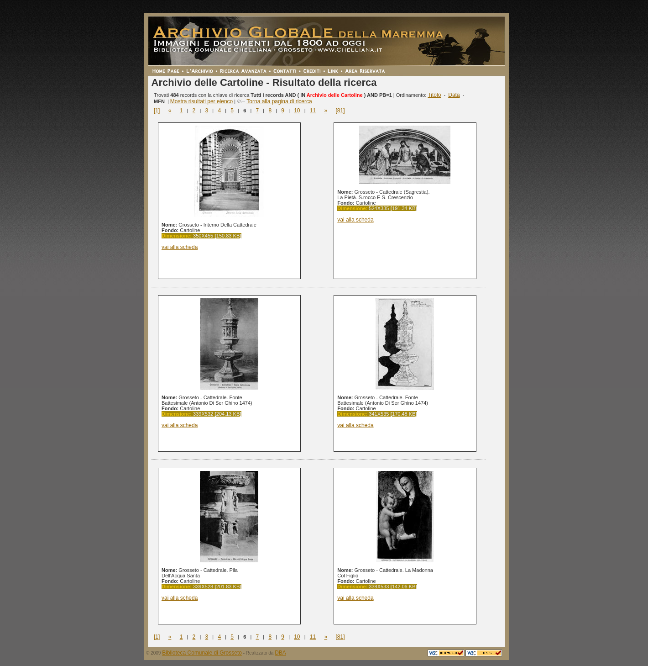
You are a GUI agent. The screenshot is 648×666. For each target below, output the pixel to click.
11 (313, 110)
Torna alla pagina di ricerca (279, 101)
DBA (280, 653)
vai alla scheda (180, 247)
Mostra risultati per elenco (201, 101)
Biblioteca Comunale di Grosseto (202, 653)
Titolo (434, 95)
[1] (157, 110)
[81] (340, 110)
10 (297, 110)
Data (454, 95)
